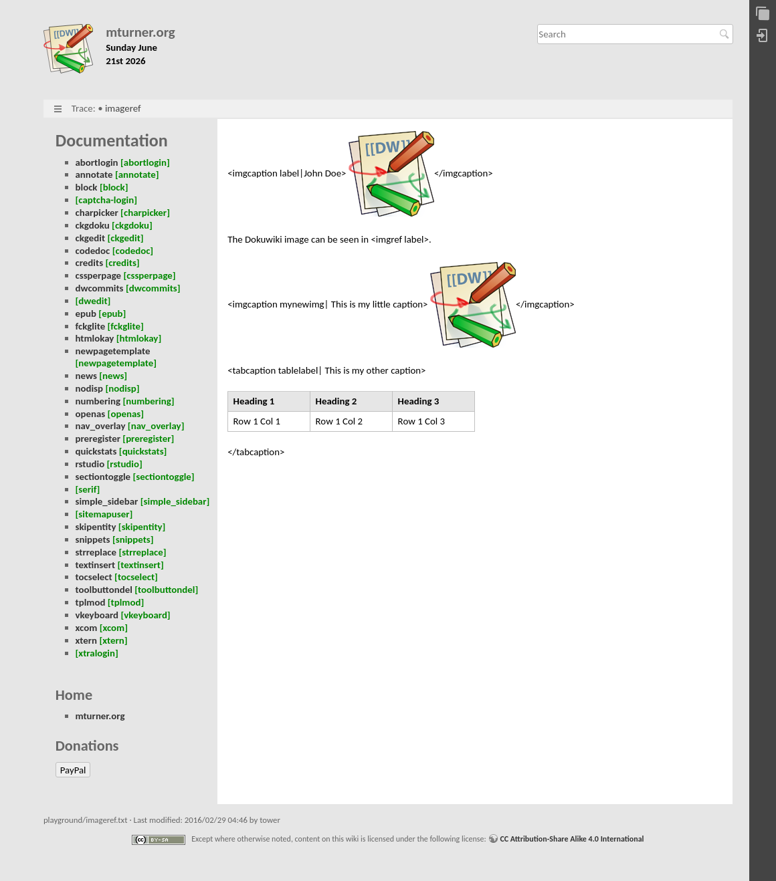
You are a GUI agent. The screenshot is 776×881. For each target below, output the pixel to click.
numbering (98, 401)
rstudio (90, 464)
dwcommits (100, 288)
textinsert (96, 565)
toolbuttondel (104, 590)
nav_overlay (101, 426)
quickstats (96, 451)
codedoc (93, 251)
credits (90, 263)
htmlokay (95, 338)
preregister (98, 438)
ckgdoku (93, 225)
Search (726, 34)
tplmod (91, 602)
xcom (87, 628)
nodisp (90, 388)
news (86, 376)
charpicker (97, 213)
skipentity (96, 527)
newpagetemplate (113, 351)
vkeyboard (97, 615)
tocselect (94, 577)
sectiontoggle (103, 477)
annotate (94, 174)
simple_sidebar (107, 501)
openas (91, 414)
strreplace (96, 552)
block (87, 187)
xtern (87, 640)
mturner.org (140, 32)
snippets (93, 539)
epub (86, 313)
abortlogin (97, 162)
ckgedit (91, 238)
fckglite (91, 326)
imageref (123, 108)
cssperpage (99, 275)
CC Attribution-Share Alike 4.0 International (572, 839)
